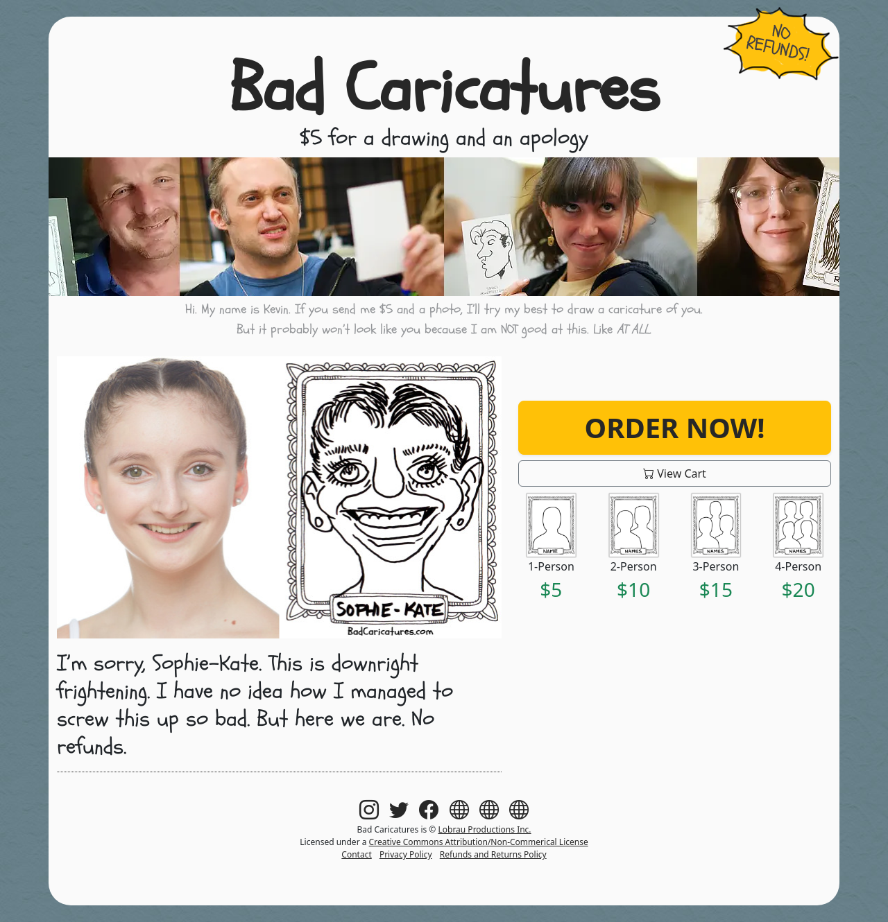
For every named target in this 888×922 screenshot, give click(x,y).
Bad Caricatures (444, 89)
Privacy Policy (405, 854)
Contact (356, 854)
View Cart (674, 473)
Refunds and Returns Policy (493, 854)
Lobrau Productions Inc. (484, 829)
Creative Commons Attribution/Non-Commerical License (478, 842)
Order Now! (675, 427)
